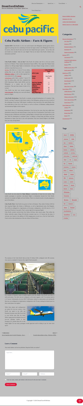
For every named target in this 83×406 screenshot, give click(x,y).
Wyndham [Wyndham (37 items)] (66, 220)
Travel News (67, 104)
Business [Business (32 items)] (65, 151)
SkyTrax (7, 70)
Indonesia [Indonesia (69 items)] (71, 180)
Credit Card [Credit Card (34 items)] (74, 158)
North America (68, 72)
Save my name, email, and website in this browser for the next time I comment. (26, 380)
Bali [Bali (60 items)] (65, 144)
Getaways (66, 46)
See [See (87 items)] (64, 205)
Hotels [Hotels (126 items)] (72, 176)
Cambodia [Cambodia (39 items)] (66, 154)
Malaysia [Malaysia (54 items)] (66, 187)
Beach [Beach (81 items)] (65, 148)
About (79, 401)
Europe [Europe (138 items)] (70, 165)
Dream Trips (67, 115)
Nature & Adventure (69, 54)
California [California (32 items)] (72, 151)
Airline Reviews (68, 93)
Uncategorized (66, 120)
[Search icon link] (80, 7)
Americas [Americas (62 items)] (66, 141)
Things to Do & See (69, 98)
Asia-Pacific (67, 59)
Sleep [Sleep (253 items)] (65, 209)
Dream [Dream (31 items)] (75, 161)
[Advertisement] (41, 27)
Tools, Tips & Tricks (69, 101)
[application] (43, 3)
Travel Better (60, 3)
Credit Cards (67, 80)
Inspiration (67, 51)
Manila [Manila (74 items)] (72, 187)
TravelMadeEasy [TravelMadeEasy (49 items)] (67, 213)
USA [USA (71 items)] (74, 216)
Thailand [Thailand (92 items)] (72, 209)
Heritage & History (69, 48)
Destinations (67, 112)
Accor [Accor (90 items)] (65, 136)
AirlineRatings (8, 78)
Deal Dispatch (67, 82)
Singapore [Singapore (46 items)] (70, 205)
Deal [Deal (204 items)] (65, 161)
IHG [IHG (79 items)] (65, 180)
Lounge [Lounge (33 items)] (65, 183)
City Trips (66, 43)
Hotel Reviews (68, 96)
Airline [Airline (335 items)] (72, 136)
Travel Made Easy (36, 10)
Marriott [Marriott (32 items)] (65, 190)
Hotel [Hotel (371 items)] (65, 176)
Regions (65, 57)
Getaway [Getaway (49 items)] (74, 168)
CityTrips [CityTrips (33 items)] (73, 154)
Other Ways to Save (69, 88)
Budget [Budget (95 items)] (71, 148)
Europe (66, 66)
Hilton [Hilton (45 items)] (65, 172)
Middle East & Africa (69, 69)
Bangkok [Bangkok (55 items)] (71, 144)
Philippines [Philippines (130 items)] (66, 194)
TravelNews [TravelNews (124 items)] (67, 216)
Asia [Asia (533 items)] (72, 141)
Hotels (66, 85)
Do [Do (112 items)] (70, 161)
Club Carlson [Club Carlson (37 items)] (66, 158)
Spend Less (50, 3)
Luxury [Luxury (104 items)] (71, 183)
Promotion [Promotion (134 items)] (66, 197)
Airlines (66, 77)
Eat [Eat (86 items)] (64, 165)
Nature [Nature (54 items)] (71, 190)
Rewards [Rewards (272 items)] (74, 201)
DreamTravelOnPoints (13, 6)
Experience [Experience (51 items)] (66, 168)
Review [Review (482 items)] (66, 202)
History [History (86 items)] (71, 172)
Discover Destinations (37, 3)
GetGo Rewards (9, 92)
